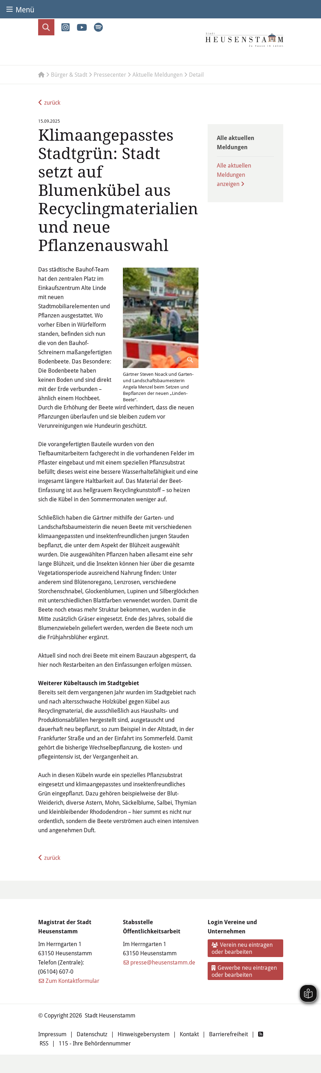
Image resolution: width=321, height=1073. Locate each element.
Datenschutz (92, 1034)
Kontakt (189, 1034)
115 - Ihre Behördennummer (95, 1043)
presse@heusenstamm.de (162, 962)
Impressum (52, 1034)
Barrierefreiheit (228, 1034)
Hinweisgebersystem (144, 1034)
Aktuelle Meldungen (157, 74)
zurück (52, 102)
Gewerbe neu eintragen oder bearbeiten (244, 971)
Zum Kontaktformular (72, 980)
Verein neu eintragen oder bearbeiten (242, 948)
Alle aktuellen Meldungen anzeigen (234, 174)
